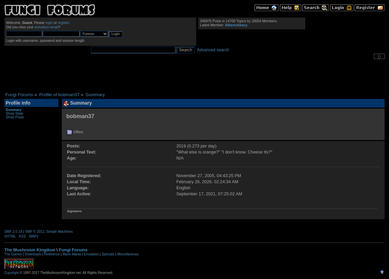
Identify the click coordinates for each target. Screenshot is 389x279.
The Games (13, 254)
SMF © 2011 (35, 231)
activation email (46, 27)
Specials (108, 254)
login (49, 23)
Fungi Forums (73, 249)
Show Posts (15, 117)
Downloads (33, 254)
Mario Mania (71, 254)
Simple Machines (59, 231)
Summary (14, 110)
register (63, 23)
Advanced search (213, 50)
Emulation (91, 254)
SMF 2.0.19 (13, 231)
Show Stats (14, 113)
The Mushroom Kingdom (29, 249)
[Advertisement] (194, 75)
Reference (52, 254)
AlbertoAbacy (236, 25)
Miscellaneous (127, 254)
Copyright (11, 273)
